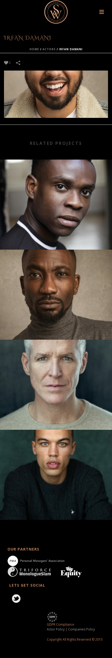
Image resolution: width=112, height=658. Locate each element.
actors (49, 49)
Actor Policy (56, 629)
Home (34, 49)
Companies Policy (81, 629)
